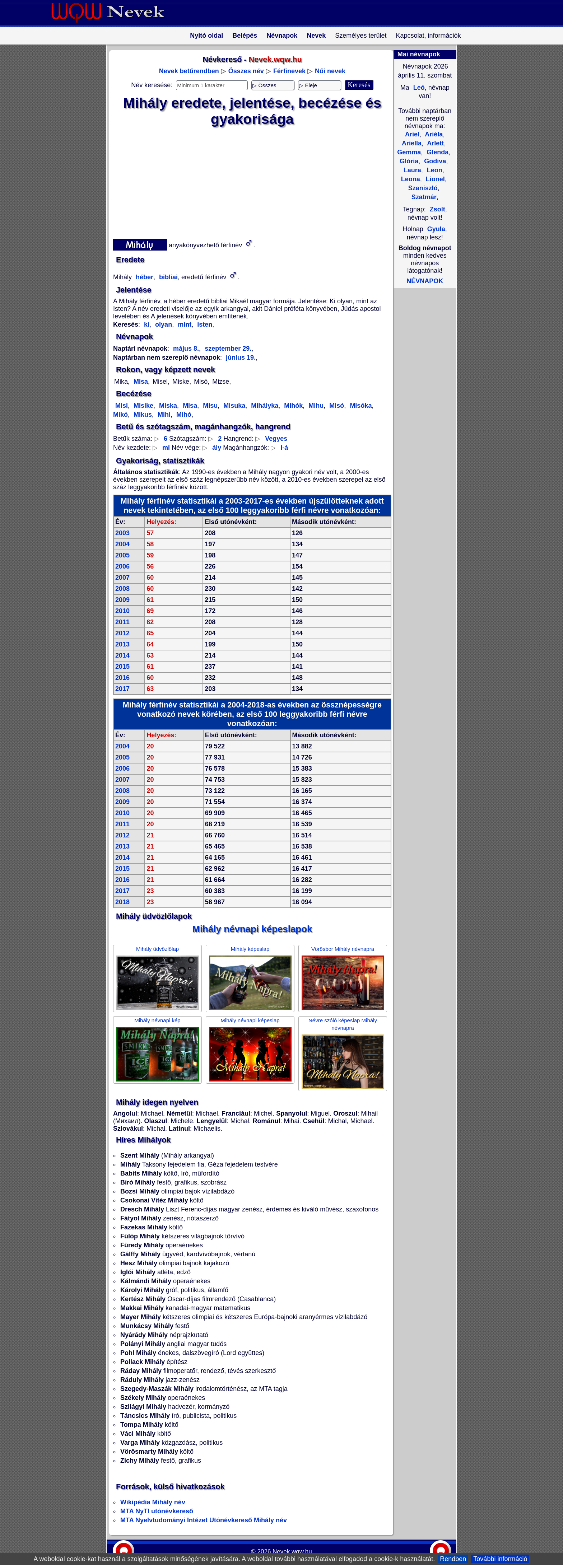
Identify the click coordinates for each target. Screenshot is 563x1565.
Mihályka (263, 405)
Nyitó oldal (206, 35)
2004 (122, 544)
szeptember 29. (227, 348)
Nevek (316, 35)
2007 (122, 577)
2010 (122, 611)
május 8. (186, 348)
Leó (418, 87)
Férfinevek (289, 71)
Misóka (360, 405)
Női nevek (330, 71)
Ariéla (433, 134)
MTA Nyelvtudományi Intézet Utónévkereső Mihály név (203, 1520)
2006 (122, 566)
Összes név (246, 71)
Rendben (453, 1558)
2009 (122, 599)
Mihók (292, 405)
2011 (122, 622)
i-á (284, 447)
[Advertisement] (247, 181)
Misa (140, 381)
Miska (167, 405)
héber (143, 277)
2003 (122, 533)
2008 (122, 588)
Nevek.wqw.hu (292, 1551)
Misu (209, 405)
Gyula (436, 229)
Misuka (233, 405)
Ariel (412, 134)
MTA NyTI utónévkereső (156, 1511)
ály (216, 447)
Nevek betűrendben (189, 71)
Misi (121, 405)
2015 (122, 666)
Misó (335, 405)
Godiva (434, 161)
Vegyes (276, 438)
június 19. (241, 357)
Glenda (436, 152)
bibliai (167, 277)
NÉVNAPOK (424, 281)
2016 (122, 677)
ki (146, 324)
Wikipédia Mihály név (152, 1502)
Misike (142, 405)
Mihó (183, 414)
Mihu (315, 405)
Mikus (142, 414)
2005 (122, 555)
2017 (122, 688)
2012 (122, 633)
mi (166, 447)
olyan (162, 324)
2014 (122, 655)
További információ (500, 1558)
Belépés (244, 35)
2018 (122, 902)
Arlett (434, 143)
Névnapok (281, 35)
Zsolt (437, 209)
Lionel (434, 179)
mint (183, 324)
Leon (433, 170)
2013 (122, 644)
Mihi (163, 414)
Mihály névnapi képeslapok (252, 929)
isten (203, 324)
